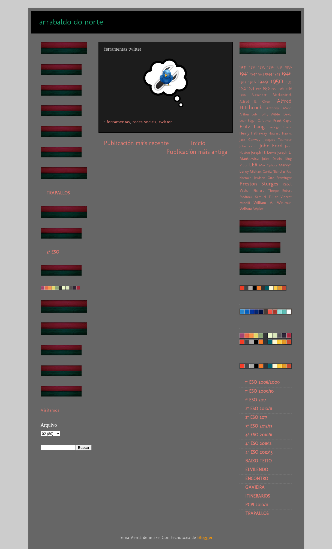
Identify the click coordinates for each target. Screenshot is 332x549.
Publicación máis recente (136, 143)
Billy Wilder (271, 114)
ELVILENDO (256, 469)
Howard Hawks (280, 133)
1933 (261, 67)
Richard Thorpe (266, 190)
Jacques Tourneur (278, 140)
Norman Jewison (252, 178)
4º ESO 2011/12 (258, 443)
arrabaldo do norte (71, 22)
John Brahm (249, 146)
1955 (258, 88)
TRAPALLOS (58, 193)
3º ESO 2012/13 (258, 426)
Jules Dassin (272, 159)
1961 (281, 88)
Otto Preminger (280, 178)
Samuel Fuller (266, 197)
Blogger (205, 537)
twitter (165, 121)
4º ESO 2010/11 (258, 434)
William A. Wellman (272, 202)
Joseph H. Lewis (263, 152)
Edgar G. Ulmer (260, 120)
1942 (253, 73)
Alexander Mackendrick (272, 95)
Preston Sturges (259, 184)
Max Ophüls (268, 165)
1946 (287, 73)
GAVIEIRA (255, 487)
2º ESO (52, 252)
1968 (243, 95)
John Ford (271, 145)
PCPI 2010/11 (256, 504)
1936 (270, 67)
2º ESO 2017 (256, 417)
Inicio (198, 143)
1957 (274, 88)
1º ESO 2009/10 (259, 391)
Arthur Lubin (249, 114)
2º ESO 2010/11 (258, 408)
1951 (289, 82)
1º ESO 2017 (255, 399)
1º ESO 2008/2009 (262, 382)
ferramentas (118, 121)
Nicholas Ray (282, 171)
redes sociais (144, 121)
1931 (243, 66)
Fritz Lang (252, 126)
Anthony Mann (279, 108)
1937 (279, 67)
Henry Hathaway (253, 133)
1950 (277, 81)
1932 (252, 67)
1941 (244, 73)
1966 (289, 88)
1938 (288, 67)
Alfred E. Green (255, 101)
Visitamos (50, 410)
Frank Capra (282, 120)
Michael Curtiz (261, 171)
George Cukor (280, 127)
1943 (261, 74)
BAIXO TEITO (258, 460)
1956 (266, 88)
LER (253, 164)
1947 (243, 82)
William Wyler (252, 208)
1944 (268, 73)
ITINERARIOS (257, 496)
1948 (252, 82)
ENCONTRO (256, 478)
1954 (250, 88)
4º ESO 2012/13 (259, 452)
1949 (263, 81)
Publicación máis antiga (196, 151)
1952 (243, 88)
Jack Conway (250, 140)
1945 (276, 73)
